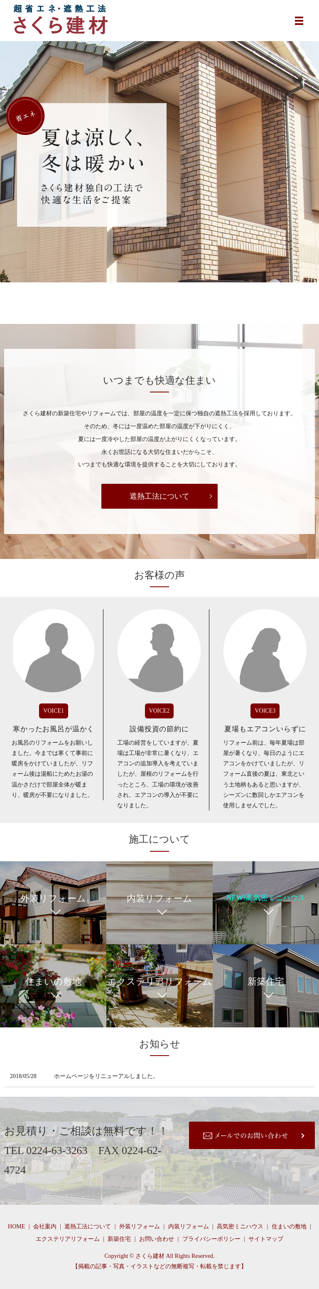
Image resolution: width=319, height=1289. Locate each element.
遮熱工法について (159, 496)
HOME (16, 1226)
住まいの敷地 (289, 1226)
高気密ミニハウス (240, 1226)
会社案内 (44, 1226)
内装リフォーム (188, 1226)
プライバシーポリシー (211, 1239)
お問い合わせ (156, 1239)
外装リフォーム (139, 1226)
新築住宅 (119, 1239)
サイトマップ (265, 1239)
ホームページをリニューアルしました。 (106, 1076)
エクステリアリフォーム (68, 1239)
